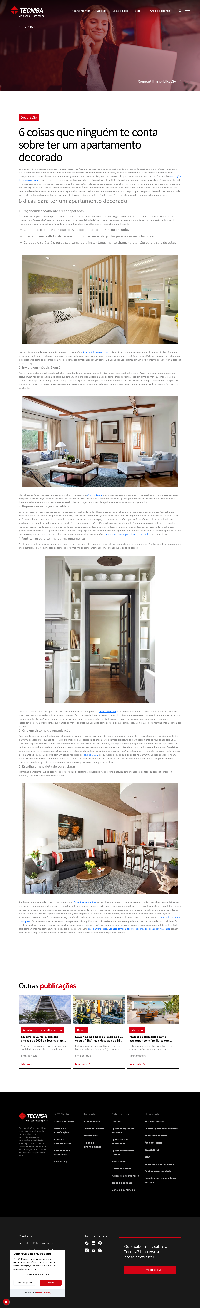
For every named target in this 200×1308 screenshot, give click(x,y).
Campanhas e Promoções (62, 1152)
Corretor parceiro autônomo (161, 1128)
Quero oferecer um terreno (123, 1152)
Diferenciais (91, 1135)
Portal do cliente (121, 1168)
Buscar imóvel (92, 1121)
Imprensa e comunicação (159, 1163)
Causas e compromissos (62, 1141)
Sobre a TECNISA (64, 1121)
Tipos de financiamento (92, 1144)
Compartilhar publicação (159, 81)
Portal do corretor (155, 1121)
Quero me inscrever (150, 1269)
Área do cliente (153, 1142)
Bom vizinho (119, 1161)
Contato (116, 1121)
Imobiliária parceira (156, 1135)
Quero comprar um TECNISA (123, 1130)
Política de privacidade (158, 1170)
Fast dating (60, 1161)
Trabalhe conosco (122, 1182)
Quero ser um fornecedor (120, 1141)
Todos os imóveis (94, 1128)
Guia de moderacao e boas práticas (160, 1179)
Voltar (27, 27)
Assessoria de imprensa (125, 1175)
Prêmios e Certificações (61, 1130)
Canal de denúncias (123, 1189)
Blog (147, 1156)
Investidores (152, 1149)
